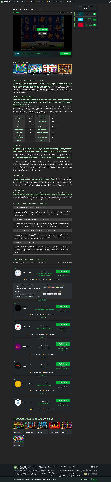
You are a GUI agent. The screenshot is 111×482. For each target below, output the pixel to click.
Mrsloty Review (63, 405)
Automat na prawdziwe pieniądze (23, 83)
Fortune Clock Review (63, 369)
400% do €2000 (44, 403)
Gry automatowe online (18, 106)
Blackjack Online (19, 296)
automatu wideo (25, 99)
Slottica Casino (51, 472)
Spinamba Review (63, 387)
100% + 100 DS (44, 367)
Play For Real (42, 29)
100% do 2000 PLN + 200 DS (44, 309)
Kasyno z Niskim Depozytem (63, 474)
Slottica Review (63, 276)
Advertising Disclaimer (64, 262)
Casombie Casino (52, 474)
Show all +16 (58, 291)
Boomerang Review (63, 311)
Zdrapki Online (30, 296)
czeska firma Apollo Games (44, 99)
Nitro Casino (51, 470)
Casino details (42, 299)
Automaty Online (19, 294)
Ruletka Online (30, 294)
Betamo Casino (51, 475)
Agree (94, 479)
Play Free (42, 33)
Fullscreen (69, 12)
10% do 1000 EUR (44, 348)
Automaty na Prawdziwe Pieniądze (74, 474)
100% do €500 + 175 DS (44, 328)
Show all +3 (61, 285)
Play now (65, 53)
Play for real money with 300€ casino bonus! (35, 54)
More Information (85, 479)
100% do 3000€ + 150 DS (44, 385)
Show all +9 (39, 291)
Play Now (63, 271)
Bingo (38, 296)
